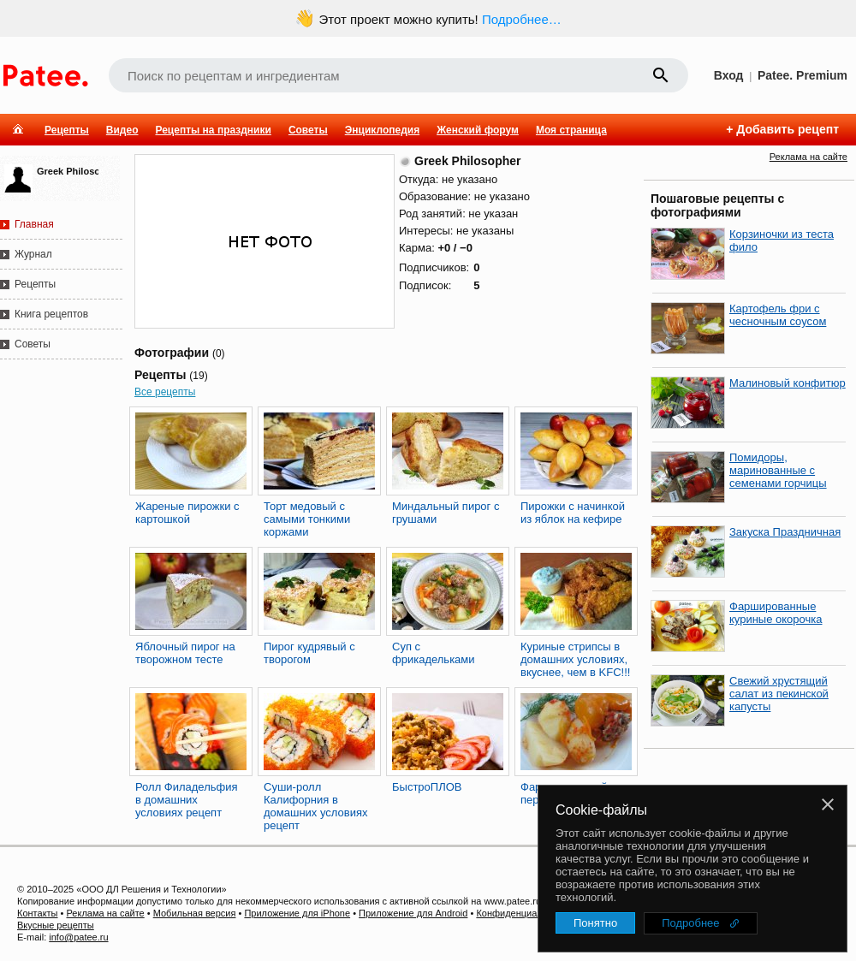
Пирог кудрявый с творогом (309, 653)
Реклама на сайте (808, 156)
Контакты (37, 913)
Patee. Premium (802, 75)
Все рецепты (164, 392)
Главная (34, 224)
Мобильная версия (194, 913)
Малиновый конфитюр (787, 383)
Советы (308, 130)
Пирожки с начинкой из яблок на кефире (572, 512)
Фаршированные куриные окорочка (776, 613)
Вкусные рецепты (55, 925)
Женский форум (478, 130)
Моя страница (571, 130)
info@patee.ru (78, 937)
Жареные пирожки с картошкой (187, 512)
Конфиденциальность (524, 913)
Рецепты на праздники (212, 130)
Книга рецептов (51, 314)
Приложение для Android (413, 913)
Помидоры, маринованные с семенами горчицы (778, 470)
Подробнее (690, 923)
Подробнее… (522, 19)
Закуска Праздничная (785, 531)
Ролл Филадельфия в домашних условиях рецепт (186, 799)
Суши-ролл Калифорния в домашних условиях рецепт (316, 806)
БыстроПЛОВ (426, 786)
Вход (729, 75)
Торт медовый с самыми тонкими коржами (307, 519)
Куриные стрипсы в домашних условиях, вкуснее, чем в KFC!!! (575, 659)
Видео (122, 130)
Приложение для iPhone (297, 913)
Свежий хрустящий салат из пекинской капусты (779, 693)
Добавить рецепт (787, 129)
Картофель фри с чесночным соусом (777, 315)
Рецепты (67, 130)
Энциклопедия (382, 130)
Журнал (33, 254)
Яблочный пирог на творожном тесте (185, 653)
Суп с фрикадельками (433, 653)
